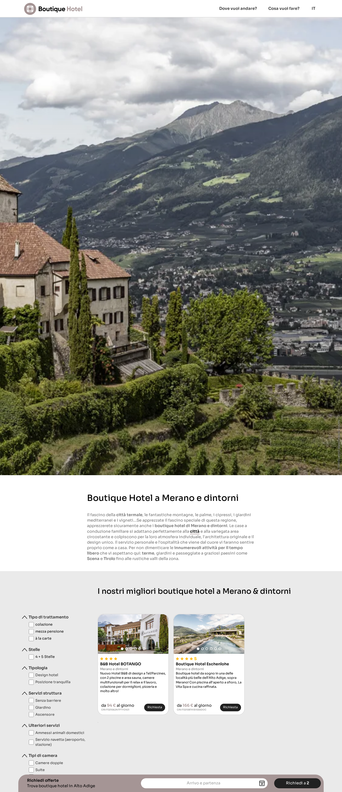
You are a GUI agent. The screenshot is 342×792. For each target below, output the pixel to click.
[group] (133, 634)
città (195, 531)
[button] (122, 648)
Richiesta (154, 707)
